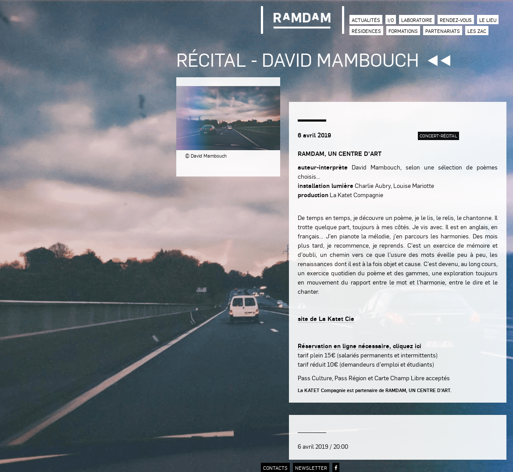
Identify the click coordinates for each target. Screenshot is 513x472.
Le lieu (487, 20)
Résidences (366, 31)
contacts (275, 468)
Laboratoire (416, 20)
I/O (391, 20)
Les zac (476, 31)
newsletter (311, 468)
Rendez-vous (456, 20)
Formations (403, 31)
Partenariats (442, 31)
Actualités (366, 20)
